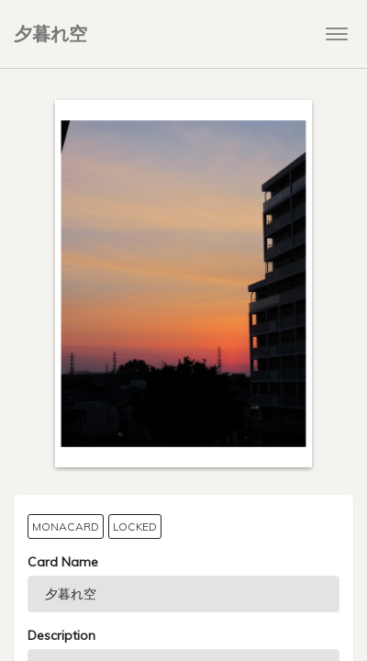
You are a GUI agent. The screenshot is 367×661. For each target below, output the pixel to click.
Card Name (63, 562)
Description (61, 635)
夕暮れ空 (50, 33)
